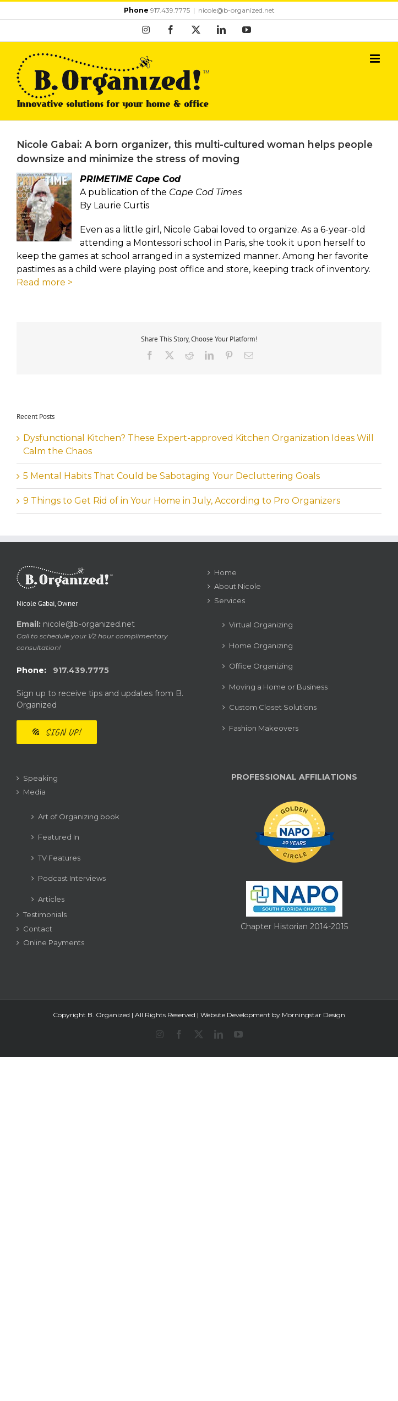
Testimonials (45, 914)
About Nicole (237, 586)
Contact (37, 928)
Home (225, 572)
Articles (51, 899)
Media (34, 791)
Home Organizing (261, 645)
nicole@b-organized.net (236, 10)
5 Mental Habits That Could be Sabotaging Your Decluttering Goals (171, 476)
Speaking (40, 778)
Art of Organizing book (78, 816)
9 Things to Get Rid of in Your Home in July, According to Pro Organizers (181, 500)
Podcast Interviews (72, 878)
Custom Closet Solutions (273, 707)
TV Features (59, 857)
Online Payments (53, 942)
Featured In (58, 836)
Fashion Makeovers (263, 728)
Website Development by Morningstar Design (272, 1015)
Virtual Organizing (261, 624)
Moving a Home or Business (278, 686)
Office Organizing (261, 665)
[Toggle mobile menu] (375, 58)
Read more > (45, 282)
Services (229, 600)
